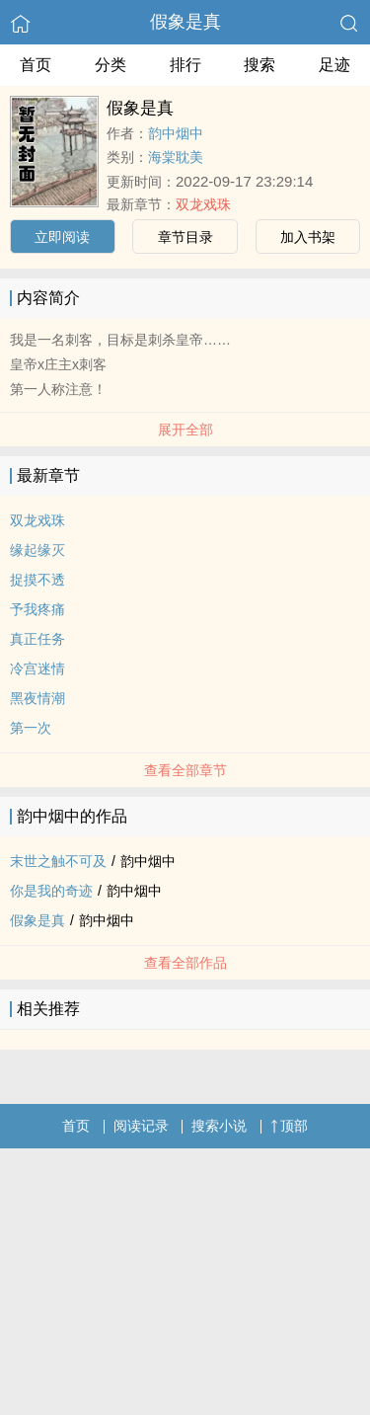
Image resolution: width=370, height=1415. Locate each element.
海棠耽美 (175, 157)
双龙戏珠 (203, 204)
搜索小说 (219, 1126)
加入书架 (307, 237)
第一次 (30, 728)
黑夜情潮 (37, 698)
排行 (185, 64)
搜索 (259, 64)
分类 (110, 64)
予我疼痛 (37, 609)
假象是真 (185, 22)
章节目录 (185, 237)
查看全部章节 (185, 770)
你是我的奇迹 (51, 891)
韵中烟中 (175, 133)
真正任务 (37, 639)
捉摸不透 (37, 580)
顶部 (289, 1126)
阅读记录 (141, 1126)
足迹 (334, 64)
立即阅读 (62, 237)
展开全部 (185, 429)
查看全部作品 (185, 963)
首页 (35, 64)
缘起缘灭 (37, 550)
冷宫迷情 (37, 668)
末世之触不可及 (58, 861)
